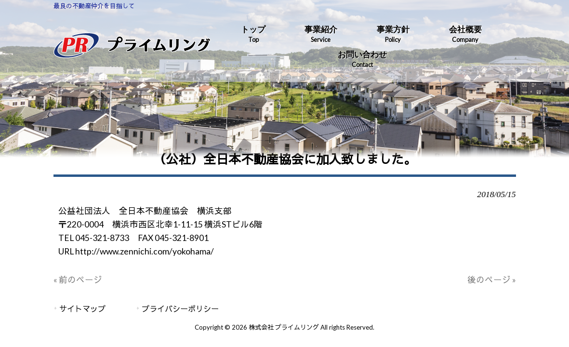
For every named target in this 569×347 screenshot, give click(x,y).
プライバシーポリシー (180, 308)
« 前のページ (77, 280)
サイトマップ (82, 308)
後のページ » (491, 280)
